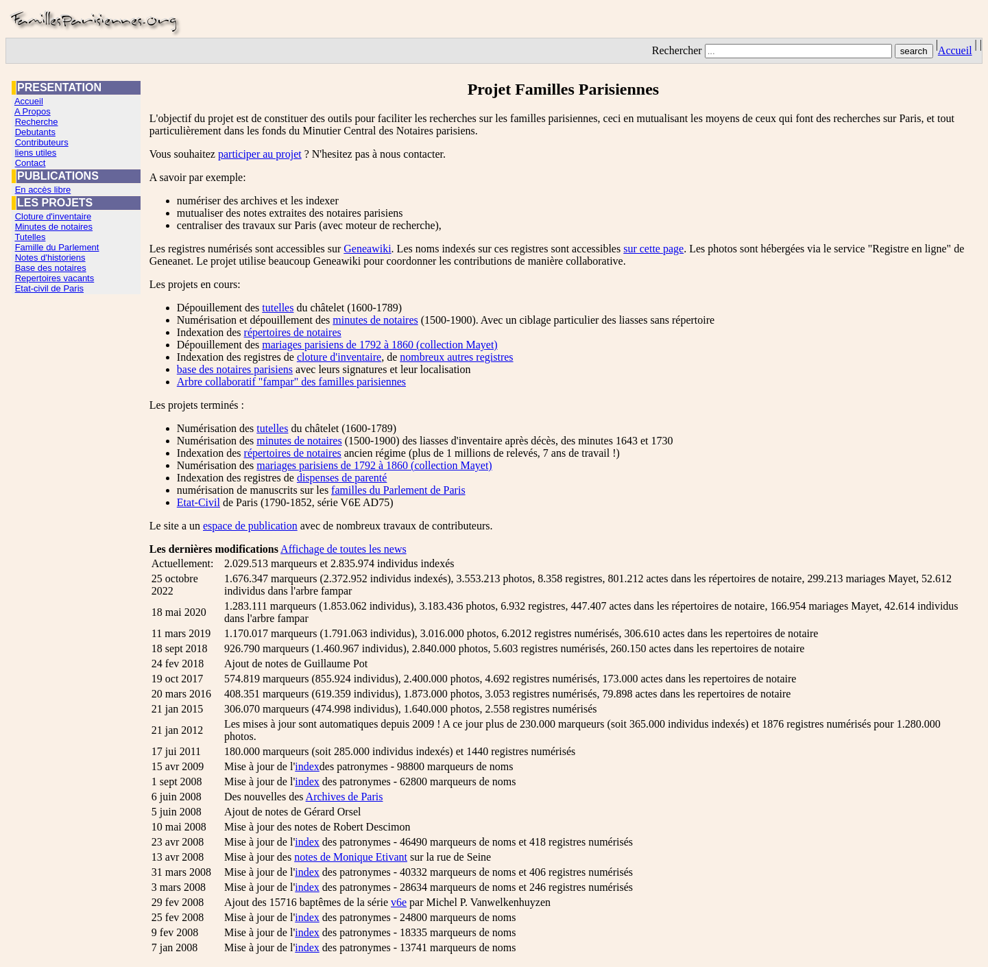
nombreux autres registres (456, 357)
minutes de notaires (375, 320)
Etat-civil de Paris (49, 288)
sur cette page (653, 248)
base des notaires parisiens (235, 369)
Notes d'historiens (50, 257)
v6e (399, 902)
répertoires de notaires (292, 332)
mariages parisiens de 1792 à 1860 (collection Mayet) (379, 344)
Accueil (955, 50)
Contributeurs (42, 142)
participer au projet (260, 154)
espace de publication (250, 526)
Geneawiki (367, 248)
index (307, 766)
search (914, 51)
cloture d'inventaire (339, 357)
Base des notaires (50, 268)
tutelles (277, 307)
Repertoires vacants (55, 278)
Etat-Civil (198, 502)
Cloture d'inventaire (53, 216)
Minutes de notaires (54, 227)
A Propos (32, 111)
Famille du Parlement (57, 247)
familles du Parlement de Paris (398, 490)
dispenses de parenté (342, 478)
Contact (30, 163)
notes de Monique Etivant (350, 857)
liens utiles (36, 152)
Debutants (35, 132)
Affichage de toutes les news (343, 549)
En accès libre (43, 189)
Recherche (36, 122)
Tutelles (29, 237)
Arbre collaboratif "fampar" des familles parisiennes (291, 381)
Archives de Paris (344, 796)
